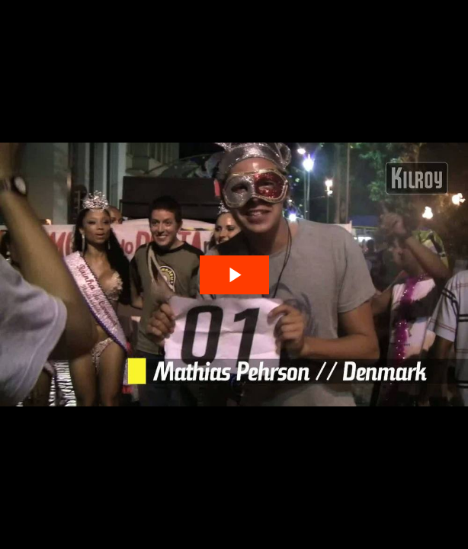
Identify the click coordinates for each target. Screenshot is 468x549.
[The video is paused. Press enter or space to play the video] (234, 274)
